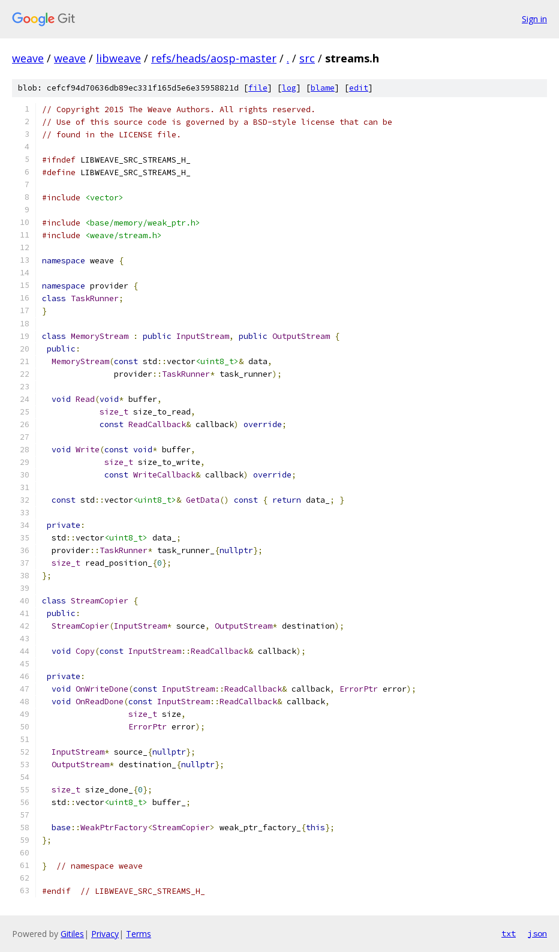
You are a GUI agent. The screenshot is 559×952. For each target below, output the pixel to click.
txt (508, 933)
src (307, 58)
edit (358, 88)
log (289, 88)
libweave (118, 58)
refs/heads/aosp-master (214, 58)
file (258, 88)
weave (28, 58)
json (537, 933)
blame (323, 88)
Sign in (534, 19)
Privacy (105, 933)
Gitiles (72, 933)
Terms (138, 933)
